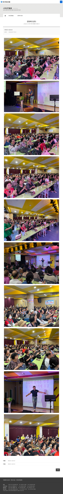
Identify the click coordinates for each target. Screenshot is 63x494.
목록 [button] (58, 470)
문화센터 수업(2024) (11, 460)
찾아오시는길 (13, 480)
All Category (61, 2)
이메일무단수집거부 (6, 480)
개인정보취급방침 (19, 480)
